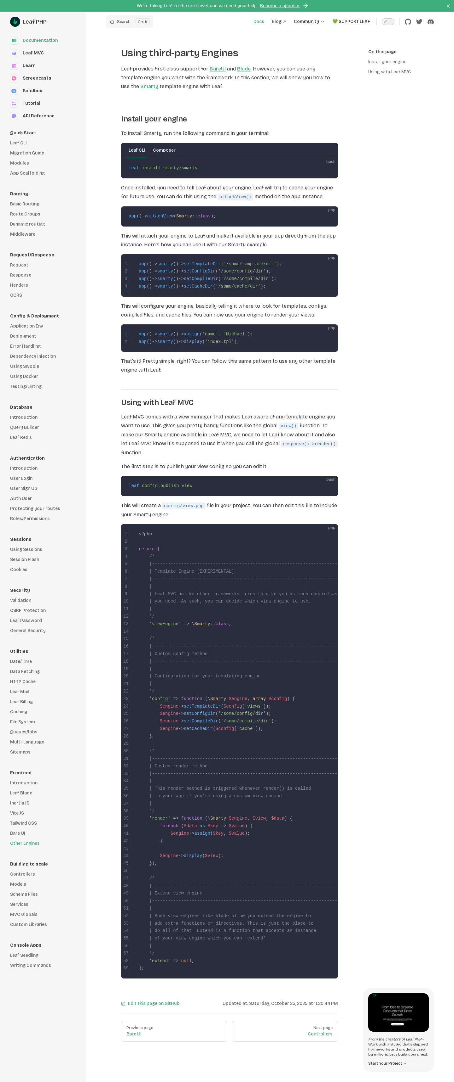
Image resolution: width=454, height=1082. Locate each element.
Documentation (34, 40)
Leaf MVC (27, 53)
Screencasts (30, 78)
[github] (408, 21)
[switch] (388, 21)
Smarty (149, 86)
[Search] (129, 21)
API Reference (32, 116)
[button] (43, 133)
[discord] (430, 21)
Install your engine (387, 61)
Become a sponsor (284, 6)
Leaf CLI (137, 150)
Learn (23, 66)
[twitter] (419, 21)
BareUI (218, 69)
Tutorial (25, 103)
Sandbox (26, 91)
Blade (244, 69)
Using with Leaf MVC (389, 72)
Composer (164, 150)
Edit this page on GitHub (150, 1003)
